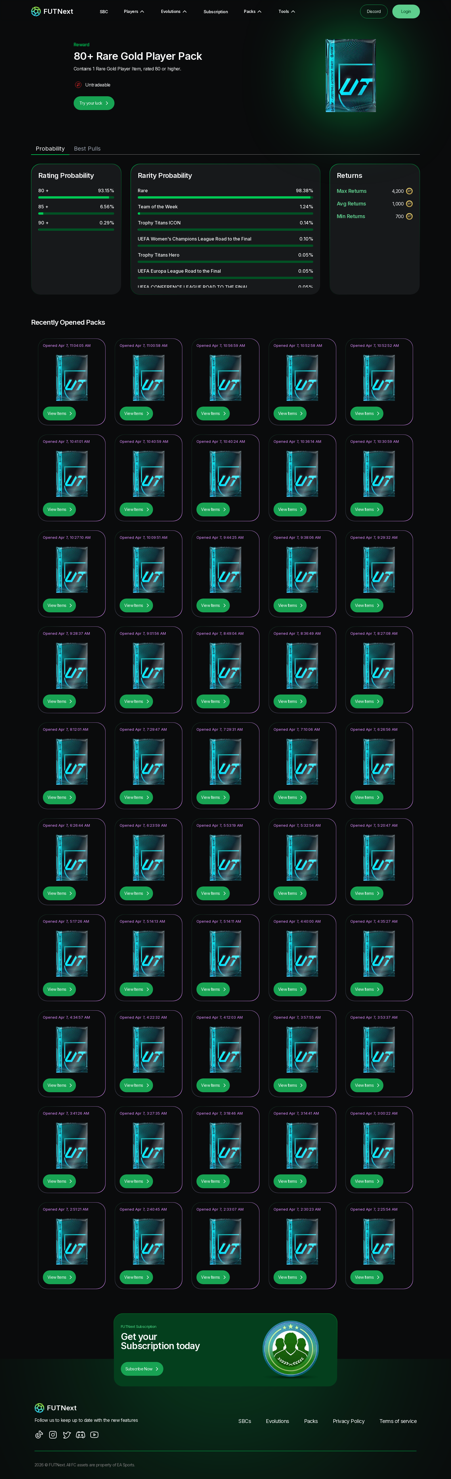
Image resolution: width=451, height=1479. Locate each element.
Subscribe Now (142, 1368)
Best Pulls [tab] (87, 148)
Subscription (216, 11)
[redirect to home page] (52, 11)
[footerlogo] (92, 1408)
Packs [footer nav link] (311, 1421)
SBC (104, 11)
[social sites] (39, 1434)
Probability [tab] (50, 148)
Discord (374, 11)
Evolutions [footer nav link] (277, 1421)
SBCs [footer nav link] (244, 1421)
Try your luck (94, 103)
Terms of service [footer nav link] (397, 1421)
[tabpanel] (225, 229)
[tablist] (225, 149)
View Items (59, 413)
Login (406, 11)
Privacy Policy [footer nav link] (348, 1421)
